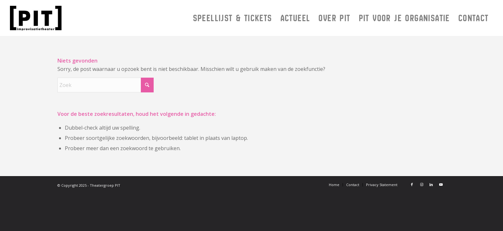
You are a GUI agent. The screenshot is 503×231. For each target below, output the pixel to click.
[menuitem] (233, 18)
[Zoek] (105, 85)
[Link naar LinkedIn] (431, 184)
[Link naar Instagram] (421, 184)
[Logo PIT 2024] (79, 18)
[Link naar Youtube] (441, 184)
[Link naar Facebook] (412, 184)
